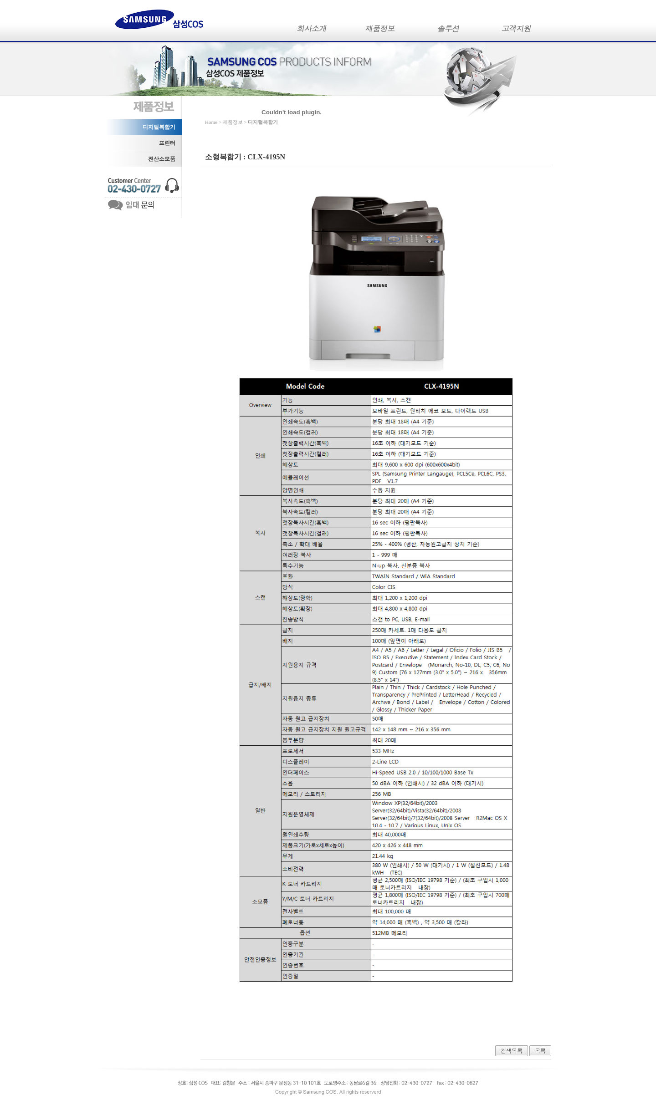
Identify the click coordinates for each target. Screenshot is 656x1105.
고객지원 (517, 30)
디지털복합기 (159, 127)
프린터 (167, 143)
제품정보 (380, 30)
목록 (540, 1051)
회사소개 (312, 30)
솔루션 (449, 30)
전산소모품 (161, 159)
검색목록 (512, 1051)
